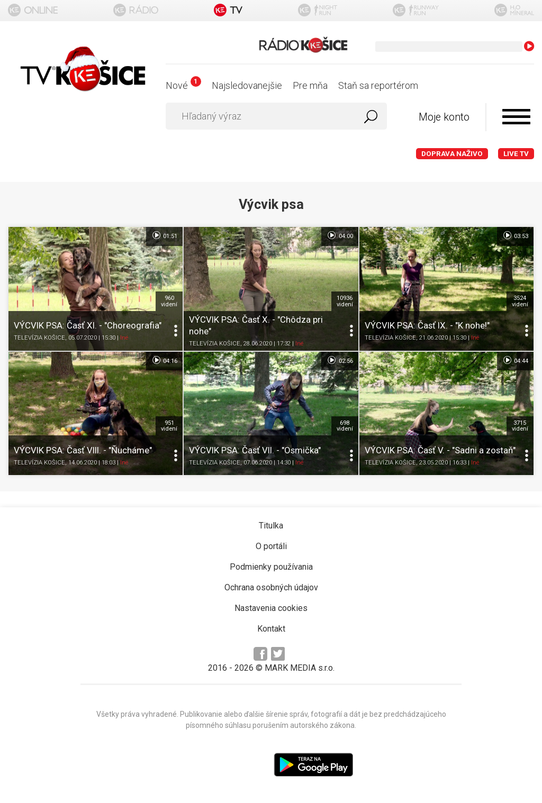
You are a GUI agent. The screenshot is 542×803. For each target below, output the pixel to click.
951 (169, 425)
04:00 (340, 235)
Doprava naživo (452, 154)
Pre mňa (310, 85)
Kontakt (271, 629)
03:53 (515, 235)
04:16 (164, 360)
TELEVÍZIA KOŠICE (39, 337)
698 (345, 425)
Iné (124, 337)
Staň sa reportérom (378, 85)
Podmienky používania (271, 567)
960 (169, 301)
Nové (183, 85)
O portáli (271, 546)
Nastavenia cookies (271, 608)
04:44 (515, 360)
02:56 (340, 360)
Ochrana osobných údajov (271, 587)
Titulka (271, 526)
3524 (520, 301)
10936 (345, 301)
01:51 (164, 235)
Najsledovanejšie (247, 85)
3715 (520, 425)
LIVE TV (516, 154)
